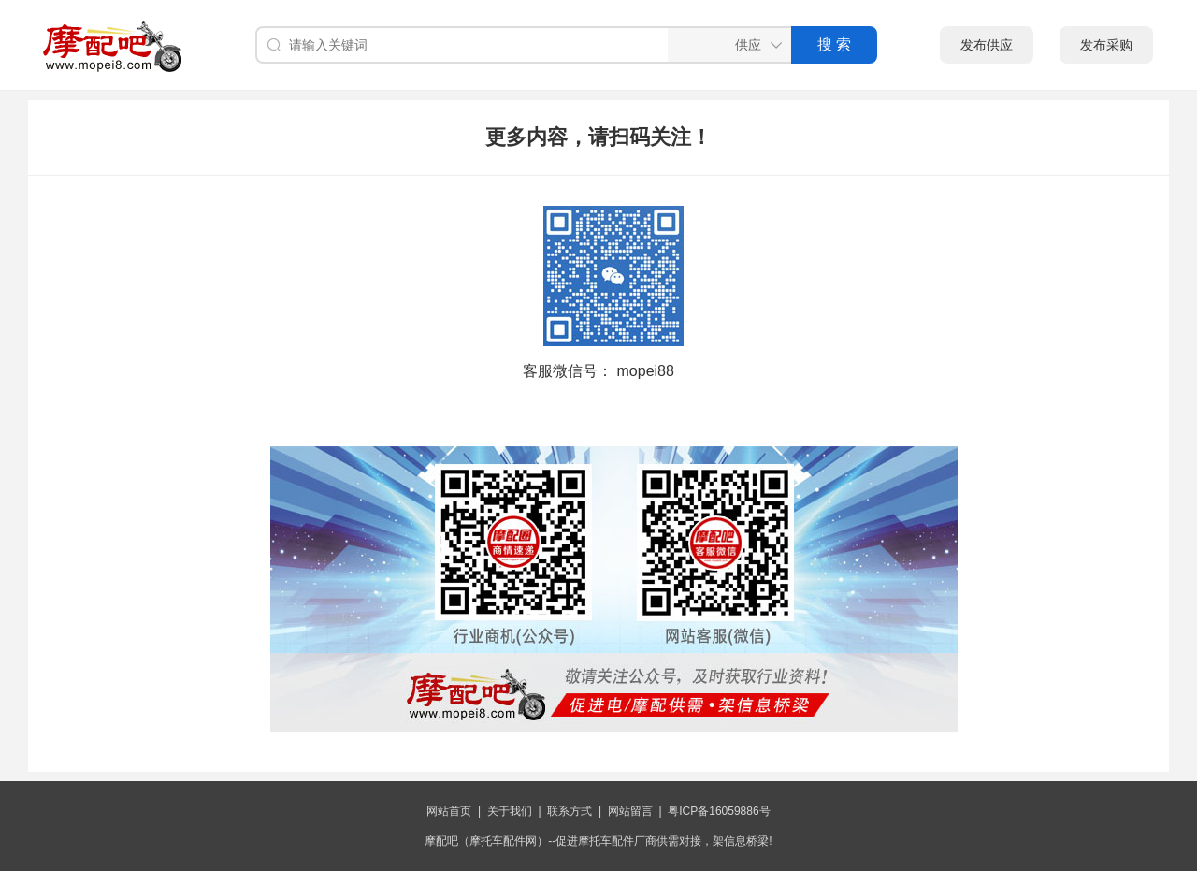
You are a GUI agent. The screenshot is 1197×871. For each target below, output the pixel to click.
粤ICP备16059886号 (719, 811)
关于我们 (509, 811)
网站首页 (448, 811)
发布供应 (986, 44)
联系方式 (569, 811)
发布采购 (1106, 44)
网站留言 (630, 811)
